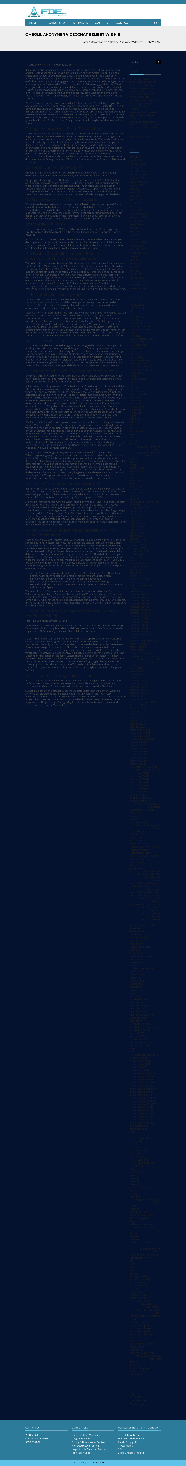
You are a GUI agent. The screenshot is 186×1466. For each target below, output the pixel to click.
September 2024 (139, 224)
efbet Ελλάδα (137, 834)
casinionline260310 (140, 609)
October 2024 (137, 220)
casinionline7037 (139, 628)
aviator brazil (137, 467)
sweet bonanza (138, 1294)
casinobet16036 (138, 680)
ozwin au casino (138, 1128)
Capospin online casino (142, 585)
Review (133, 1233)
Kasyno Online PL (139, 937)
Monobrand (136, 983)
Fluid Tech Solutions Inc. (131, 1438)
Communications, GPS (142, 800)
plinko (133, 1175)
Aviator (134, 464)
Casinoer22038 (138, 723)
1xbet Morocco (138, 382)
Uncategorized (99, 42)
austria (133, 461)
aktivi (132, 434)
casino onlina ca (138, 646)
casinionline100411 (140, 594)
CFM (120, 1449)
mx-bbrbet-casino (140, 1045)
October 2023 (137, 256)
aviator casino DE (139, 471)
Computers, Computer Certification (148, 805)
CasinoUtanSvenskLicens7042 (146, 770)
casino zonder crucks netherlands (149, 660)
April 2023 (135, 270)
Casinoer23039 (138, 726)
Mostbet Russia (138, 1017)
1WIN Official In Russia (142, 338)
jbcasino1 (135, 928)
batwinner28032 (139, 508)
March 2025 (136, 203)
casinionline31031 (139, 619)
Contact (123, 22)
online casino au (139, 1057)
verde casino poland (141, 1331)
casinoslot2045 (138, 754)
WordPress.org (138, 1404)
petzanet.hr (136, 1141)
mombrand (136, 971)
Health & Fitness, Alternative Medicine (149, 873)
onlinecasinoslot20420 (142, 1085)
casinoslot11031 (138, 745)
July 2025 (134, 188)
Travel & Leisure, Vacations (145, 1315)
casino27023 (136, 674)
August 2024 (137, 228)
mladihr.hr (136, 965)
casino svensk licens (141, 653)
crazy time (135, 813)
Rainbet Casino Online (142, 1215)
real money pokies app (142, 1224)
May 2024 (135, 238)
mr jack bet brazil (139, 1042)
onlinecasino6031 (139, 1067)
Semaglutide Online (140, 1257)
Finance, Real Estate (140, 852)
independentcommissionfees (146, 904)
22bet (133, 416)
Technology (55, 22)
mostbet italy (137, 1008)
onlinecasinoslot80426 (142, 1122)
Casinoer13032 (138, 708)
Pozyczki (134, 1193)
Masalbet (135, 949)
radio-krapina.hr (139, 1212)
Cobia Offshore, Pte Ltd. (131, 1452)
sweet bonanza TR (140, 1297)
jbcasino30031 (137, 931)
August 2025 (137, 185)
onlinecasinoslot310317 (143, 1104)
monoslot (135, 993)
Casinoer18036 (138, 720)
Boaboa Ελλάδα (138, 563)
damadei (134, 819)
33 (131, 428)
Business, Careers (139, 579)
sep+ (132, 1260)
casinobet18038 (138, 686)
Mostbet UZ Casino (140, 1024)
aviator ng (135, 486)
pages (133, 1135)
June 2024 (135, 235)
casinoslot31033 (138, 760)
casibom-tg (136, 591)
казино (134, 1362)
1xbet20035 (136, 397)
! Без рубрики (137, 304)
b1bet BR (135, 489)
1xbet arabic (136, 357)
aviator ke (135, 480)
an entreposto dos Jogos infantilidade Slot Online (143, 80)
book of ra (135, 569)
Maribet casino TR (140, 946)
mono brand (137, 974)
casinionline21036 (139, 606)
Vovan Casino (137, 1337)
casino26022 (136, 671)
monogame (136, 990)
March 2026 (136, 160)
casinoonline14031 (140, 736)
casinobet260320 (139, 692)
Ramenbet (135, 1221)
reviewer (134, 1239)
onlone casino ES (139, 1125)
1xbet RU (135, 388)
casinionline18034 (139, 600)
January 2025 (137, 210)
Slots (132, 1267)
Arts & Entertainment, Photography (148, 454)
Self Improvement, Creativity (150, 1250)
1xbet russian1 (138, 394)
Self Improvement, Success (145, 1254)
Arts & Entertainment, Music (148, 448)
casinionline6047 (139, 622)
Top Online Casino (140, 1301)
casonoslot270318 (139, 785)
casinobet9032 (138, 699)
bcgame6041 (137, 529)
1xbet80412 (136, 412)
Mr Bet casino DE (139, 1039)
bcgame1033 (137, 517)
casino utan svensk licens (144, 656)
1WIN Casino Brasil (140, 326)
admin (45, 64)
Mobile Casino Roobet (142, 968)
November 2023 (138, 252)
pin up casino (137, 1156)
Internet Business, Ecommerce (150, 915)
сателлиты (136, 1374)
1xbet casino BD (138, 363)
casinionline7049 (139, 631)
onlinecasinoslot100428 (143, 1073)
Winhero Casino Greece (143, 1352)
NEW (132, 1048)
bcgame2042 (137, 520)
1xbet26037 (136, 400)
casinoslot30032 (138, 757)
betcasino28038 (138, 545)
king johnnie (137, 943)
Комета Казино (138, 1365)
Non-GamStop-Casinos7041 (145, 1054)
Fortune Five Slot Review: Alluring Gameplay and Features (143, 115)
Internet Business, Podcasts (150, 921)
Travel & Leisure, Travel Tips (147, 1311)
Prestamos (136, 1196)
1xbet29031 (136, 403)
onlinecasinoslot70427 (142, 1119)
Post (132, 1190)
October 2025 (137, 178)
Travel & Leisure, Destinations (151, 1305)
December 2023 (138, 249)
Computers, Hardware (142, 809)
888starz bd (136, 431)
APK (132, 437)
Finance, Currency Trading (144, 846)
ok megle (101, 696)
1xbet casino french (141, 366)
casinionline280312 (140, 616)
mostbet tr (136, 1020)
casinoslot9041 (138, 763)
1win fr (133, 332)
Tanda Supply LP (127, 1442)
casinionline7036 (139, 625)
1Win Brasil (136, 320)
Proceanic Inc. (125, 1445)
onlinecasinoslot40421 (142, 1107)
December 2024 (138, 213)
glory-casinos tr (138, 868)
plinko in (134, 1178)
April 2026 (135, 156)
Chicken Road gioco (140, 797)
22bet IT (134, 422)
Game (133, 865)
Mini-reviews (137, 962)
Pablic (133, 1132)
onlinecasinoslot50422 (142, 1110)
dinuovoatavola (138, 822)
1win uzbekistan (139, 345)
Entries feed (136, 1397)
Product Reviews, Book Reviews (148, 1201)
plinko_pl (135, 1184)
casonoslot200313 (139, 773)
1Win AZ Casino (138, 317)
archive (134, 440)
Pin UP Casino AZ (139, 1159)
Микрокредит (138, 1371)
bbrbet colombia (139, 511)
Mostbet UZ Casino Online (144, 1027)
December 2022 (138, 284)
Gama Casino (137, 862)
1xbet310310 (137, 406)
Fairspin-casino (138, 840)
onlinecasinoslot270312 (143, 1095)
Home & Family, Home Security (148, 900)
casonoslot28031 (139, 788)
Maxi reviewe (137, 953)
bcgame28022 (137, 523)
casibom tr (136, 588)
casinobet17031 (138, 683)
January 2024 (137, 245)
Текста (133, 1377)
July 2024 (134, 231)
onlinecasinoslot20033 (142, 1082)
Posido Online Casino (141, 1187)
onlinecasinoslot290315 (143, 1101)
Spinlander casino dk (141, 1282)
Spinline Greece (138, 1285)
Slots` (133, 1270)
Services (80, 22)
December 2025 (138, 171)
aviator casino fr (139, 474)
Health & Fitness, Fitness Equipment (147, 888)
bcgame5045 (137, 526)
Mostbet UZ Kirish (140, 1030)
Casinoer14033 (138, 711)
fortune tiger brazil (140, 859)
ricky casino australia (141, 1242)
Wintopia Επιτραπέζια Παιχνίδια (148, 1357)
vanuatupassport (139, 1325)
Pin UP (133, 1144)
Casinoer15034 (138, 714)
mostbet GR (136, 1002)
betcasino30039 (138, 548)
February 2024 (138, 242)
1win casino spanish (141, 329)
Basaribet (135, 504)
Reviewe (134, 1236)
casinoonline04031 (140, 729)
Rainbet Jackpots (139, 1218)
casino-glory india (139, 665)
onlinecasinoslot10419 (142, 1076)
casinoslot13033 (138, 751)
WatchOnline (137, 1346)
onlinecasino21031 (140, 1064)
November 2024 (138, 217)
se (131, 1245)
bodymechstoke (138, 566)
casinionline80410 (139, 634)
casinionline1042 (139, 597)
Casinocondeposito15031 (143, 702)
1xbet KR (134, 375)
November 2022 (138, 288)
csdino (133, 816)
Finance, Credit (138, 843)
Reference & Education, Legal (148, 1229)
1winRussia (136, 348)
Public (133, 1205)
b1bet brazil (136, 492)
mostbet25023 (138, 1036)
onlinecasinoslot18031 (142, 1079)
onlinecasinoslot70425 (142, 1116)
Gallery (102, 22)
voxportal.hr (136, 1340)
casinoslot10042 (138, 742)
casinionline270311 (140, 612)
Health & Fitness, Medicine (144, 892)
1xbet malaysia (138, 378)
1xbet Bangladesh (140, 360)
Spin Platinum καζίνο (141, 1279)
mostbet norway (139, 1011)
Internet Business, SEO (142, 925)
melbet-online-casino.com (144, 956)
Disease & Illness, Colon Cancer (147, 827)
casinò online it (138, 650)
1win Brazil (136, 323)
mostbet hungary (139, 1005)
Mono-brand (137, 980)
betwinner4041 (138, 554)
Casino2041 (136, 668)
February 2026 (138, 163)
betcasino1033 (138, 542)
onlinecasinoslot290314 (143, 1098)
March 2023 (136, 274)
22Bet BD (135, 419)
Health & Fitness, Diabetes (144, 883)
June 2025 (135, 192)
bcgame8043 (137, 535)
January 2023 (137, 281)
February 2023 (138, 277)
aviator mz (135, 483)
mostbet (134, 996)
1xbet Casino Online (141, 369)
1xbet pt (134, 385)
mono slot (135, 977)
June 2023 (135, 263)
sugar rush (136, 1291)
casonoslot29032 (139, 791)
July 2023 (134, 260)
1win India (135, 335)
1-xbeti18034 (137, 308)
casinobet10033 (138, 677)
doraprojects (137, 831)
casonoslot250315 (139, 776)
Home (33, 22)
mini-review (136, 959)
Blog (132, 560)
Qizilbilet (134, 1208)
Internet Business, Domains (150, 909)
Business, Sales (138, 582)
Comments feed (138, 1400)
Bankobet (135, 498)
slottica (134, 1273)
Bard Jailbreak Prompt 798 (144, 501)
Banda (133, 495)
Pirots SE (134, 1172)
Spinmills (135, 1288)
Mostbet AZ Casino (140, 999)
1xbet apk (135, 354)
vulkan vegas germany (142, 1343)
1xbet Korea (136, 372)
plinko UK (135, 1181)
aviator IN (135, 477)
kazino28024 (136, 940)
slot (132, 1263)
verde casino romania (142, 1334)
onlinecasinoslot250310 (143, 1088)
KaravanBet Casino (140, 934)
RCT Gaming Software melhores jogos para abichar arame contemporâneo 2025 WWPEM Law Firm (142, 91)
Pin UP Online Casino (141, 1162)
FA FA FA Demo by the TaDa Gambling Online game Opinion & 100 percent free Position (145, 104)
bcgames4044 (137, 538)
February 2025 (138, 206)
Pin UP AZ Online (139, 1150)
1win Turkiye (137, 341)
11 (131, 311)
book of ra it (136, 572)
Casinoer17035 (138, 717)
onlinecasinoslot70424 (142, 1113)
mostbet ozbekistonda (142, 1014)
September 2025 (139, 181)
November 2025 (138, 174)
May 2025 (135, 195)
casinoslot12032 (138, 748)
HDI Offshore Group (129, 1435)
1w (131, 314)
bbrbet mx (136, 514)
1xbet (133, 351)
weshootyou (136, 1349)
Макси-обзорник (139, 1368)
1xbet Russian (137, 391)
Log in (133, 1393)
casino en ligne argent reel (144, 640)
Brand (133, 575)
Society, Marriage (139, 1276)
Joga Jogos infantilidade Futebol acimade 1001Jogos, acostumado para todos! (145, 124)
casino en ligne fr (139, 643)
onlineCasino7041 (139, 1070)
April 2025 (135, 199)
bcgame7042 (137, 532)
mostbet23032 (138, 1033)
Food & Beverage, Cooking (144, 856)
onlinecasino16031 (140, 1061)
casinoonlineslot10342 (142, 739)
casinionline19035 (139, 603)
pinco (133, 1169)
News (133, 1051)
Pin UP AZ (135, 1147)
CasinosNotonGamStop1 (143, 767)
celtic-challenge (138, 794)
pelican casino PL (139, 1138)
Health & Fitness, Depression (151, 879)
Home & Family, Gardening (145, 895)
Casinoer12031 (138, 705)
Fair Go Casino (138, 837)
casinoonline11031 (140, 733)
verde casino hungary (142, 1328)
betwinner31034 (139, 551)
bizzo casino (136, 557)
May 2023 (135, 267)
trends (133, 1319)
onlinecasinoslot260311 (143, 1091)
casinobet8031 (138, 696)
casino (133, 637)
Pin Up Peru (136, 1165)
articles (134, 443)
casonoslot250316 (139, 779)
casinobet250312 (139, 689)
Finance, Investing (140, 849)
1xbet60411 (136, 409)
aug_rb (133, 458)
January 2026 (137, 167)
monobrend (136, 987)
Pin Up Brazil (137, 1153)
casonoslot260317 (139, 782)
